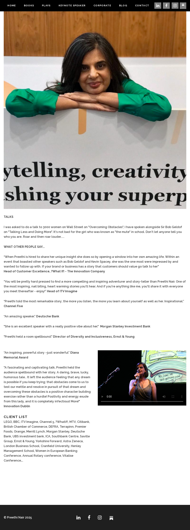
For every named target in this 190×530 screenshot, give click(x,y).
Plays (46, 5)
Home (11, 5)
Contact (142, 5)
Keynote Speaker (72, 5)
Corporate (102, 5)
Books (29, 5)
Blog (123, 5)
